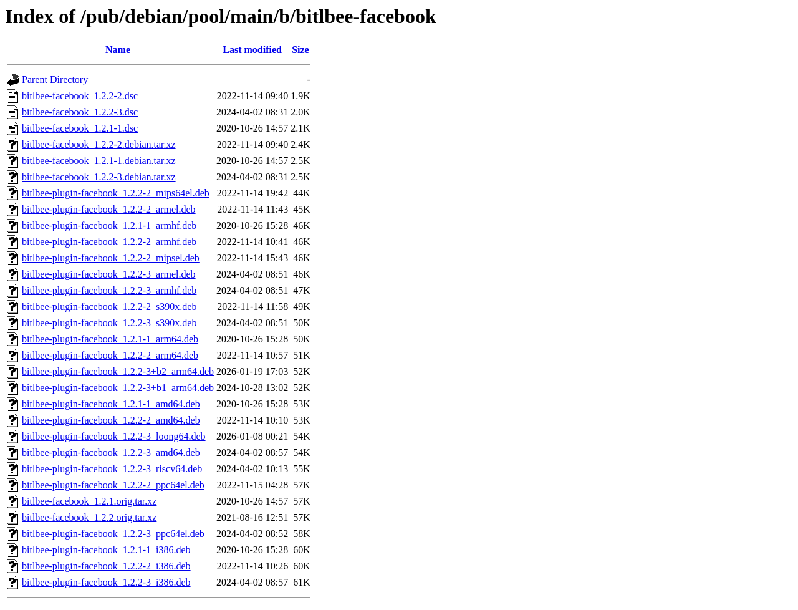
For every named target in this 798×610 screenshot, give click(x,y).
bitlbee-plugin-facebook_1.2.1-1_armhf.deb (109, 225)
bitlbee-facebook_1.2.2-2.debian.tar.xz (99, 144)
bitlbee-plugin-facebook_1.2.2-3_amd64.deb (111, 452)
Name (117, 49)
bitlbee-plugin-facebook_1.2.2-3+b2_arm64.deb (118, 371)
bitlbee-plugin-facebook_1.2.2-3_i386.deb (106, 582)
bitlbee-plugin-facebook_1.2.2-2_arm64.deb (110, 355)
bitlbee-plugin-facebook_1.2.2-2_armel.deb (109, 209)
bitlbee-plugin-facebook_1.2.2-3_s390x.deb (109, 322)
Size (300, 49)
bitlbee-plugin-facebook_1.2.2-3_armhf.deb (109, 290)
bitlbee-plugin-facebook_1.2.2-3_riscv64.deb (112, 468)
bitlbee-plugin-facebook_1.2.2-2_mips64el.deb (115, 193)
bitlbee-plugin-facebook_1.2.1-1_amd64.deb (111, 404)
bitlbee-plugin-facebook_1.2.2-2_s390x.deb (109, 306)
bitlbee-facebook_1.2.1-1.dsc (80, 128)
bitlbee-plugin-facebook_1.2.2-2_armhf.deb (109, 241)
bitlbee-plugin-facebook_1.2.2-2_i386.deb (106, 566)
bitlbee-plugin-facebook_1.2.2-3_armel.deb (109, 274)
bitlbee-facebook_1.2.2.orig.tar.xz (89, 517)
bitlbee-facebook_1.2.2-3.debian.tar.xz (99, 177)
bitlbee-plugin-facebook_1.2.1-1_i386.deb (106, 550)
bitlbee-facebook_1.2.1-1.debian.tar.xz (99, 160)
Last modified (252, 49)
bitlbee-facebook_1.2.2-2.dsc (80, 95)
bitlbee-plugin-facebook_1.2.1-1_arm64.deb (110, 339)
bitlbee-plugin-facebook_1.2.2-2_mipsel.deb (111, 258)
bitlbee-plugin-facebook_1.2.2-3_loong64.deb (114, 436)
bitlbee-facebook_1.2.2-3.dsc (80, 112)
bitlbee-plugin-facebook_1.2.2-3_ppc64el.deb (113, 533)
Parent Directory (55, 79)
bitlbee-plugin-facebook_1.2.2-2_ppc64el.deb (113, 485)
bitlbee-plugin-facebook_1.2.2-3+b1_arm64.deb (118, 387)
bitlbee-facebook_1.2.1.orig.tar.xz (89, 501)
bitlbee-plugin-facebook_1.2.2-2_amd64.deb (111, 420)
